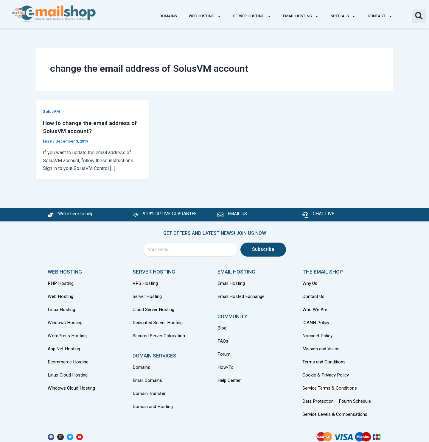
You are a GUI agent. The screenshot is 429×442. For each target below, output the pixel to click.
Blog (222, 327)
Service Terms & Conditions (331, 385)
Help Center (229, 378)
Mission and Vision (322, 346)
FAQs (223, 340)
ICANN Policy (316, 321)
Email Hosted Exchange (242, 295)
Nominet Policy (318, 334)
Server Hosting (252, 16)
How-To (225, 365)
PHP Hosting (61, 282)
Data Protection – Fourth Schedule (338, 398)
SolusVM (51, 111)
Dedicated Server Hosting (159, 321)
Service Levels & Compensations (337, 410)
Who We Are (315, 308)
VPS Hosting (146, 282)
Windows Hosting (66, 321)
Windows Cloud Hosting (73, 385)
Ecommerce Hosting (69, 359)
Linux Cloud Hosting (68, 372)
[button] (419, 16)
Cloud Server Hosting (155, 308)
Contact (380, 16)
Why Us (310, 282)
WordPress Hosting (68, 334)
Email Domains (148, 378)
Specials (343, 16)
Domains (168, 16)
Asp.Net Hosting (65, 346)
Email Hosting (301, 16)
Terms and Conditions (325, 359)
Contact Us (313, 295)
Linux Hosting (62, 308)
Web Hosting (205, 16)
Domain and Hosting (154, 404)
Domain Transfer (150, 391)
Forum (224, 352)
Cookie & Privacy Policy (327, 372)
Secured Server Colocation (160, 334)
